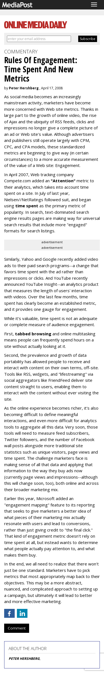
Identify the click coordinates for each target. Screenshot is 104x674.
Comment (17, 628)
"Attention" (63, 180)
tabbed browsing (33, 333)
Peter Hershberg (24, 88)
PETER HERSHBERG (24, 658)
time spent (26, 205)
